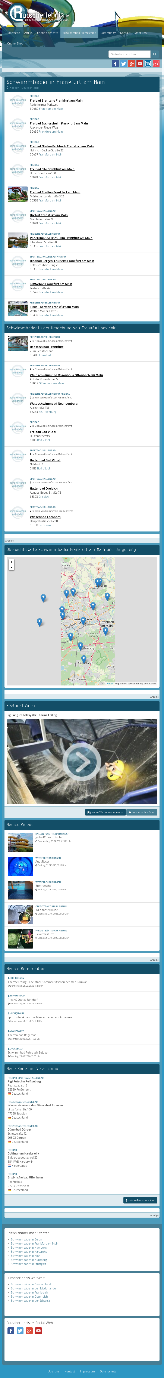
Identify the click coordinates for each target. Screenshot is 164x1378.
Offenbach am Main (51, 383)
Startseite (13, 32)
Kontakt (125, 32)
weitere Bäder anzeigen (140, 1200)
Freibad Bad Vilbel (43, 432)
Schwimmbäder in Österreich (29, 1296)
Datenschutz (108, 1371)
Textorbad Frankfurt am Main (51, 284)
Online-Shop (15, 43)
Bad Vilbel (43, 440)
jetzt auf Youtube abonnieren (105, 812)
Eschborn (45, 525)
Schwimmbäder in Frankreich (29, 1292)
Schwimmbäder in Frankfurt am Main (35, 1243)
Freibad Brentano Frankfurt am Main (56, 100)
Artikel (28, 32)
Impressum (87, 1371)
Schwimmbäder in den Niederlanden (34, 1288)
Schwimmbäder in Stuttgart (28, 1264)
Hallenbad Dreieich (44, 488)
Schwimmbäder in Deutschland (31, 1284)
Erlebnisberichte (47, 32)
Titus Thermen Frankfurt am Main (54, 307)
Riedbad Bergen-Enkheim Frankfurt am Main (62, 261)
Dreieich (43, 496)
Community (108, 32)
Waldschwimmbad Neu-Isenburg (54, 403)
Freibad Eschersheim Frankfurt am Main (59, 123)
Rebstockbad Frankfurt (46, 347)
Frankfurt (45, 355)
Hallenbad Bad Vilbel (45, 460)
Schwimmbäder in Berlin (26, 1239)
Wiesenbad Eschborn (45, 517)
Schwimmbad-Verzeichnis (79, 32)
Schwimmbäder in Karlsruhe (29, 1251)
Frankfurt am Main (51, 108)
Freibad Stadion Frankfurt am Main (55, 192)
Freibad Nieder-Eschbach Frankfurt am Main (62, 146)
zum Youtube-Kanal (142, 812)
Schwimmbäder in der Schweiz (30, 1300)
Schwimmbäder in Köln (26, 1255)
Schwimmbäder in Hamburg (29, 1247)
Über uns (141, 32)
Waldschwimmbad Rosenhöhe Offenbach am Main (66, 375)
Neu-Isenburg (47, 411)
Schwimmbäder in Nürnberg (29, 1259)
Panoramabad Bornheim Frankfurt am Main (61, 238)
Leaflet (109, 683)
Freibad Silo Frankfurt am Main (52, 169)
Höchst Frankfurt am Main (49, 215)
